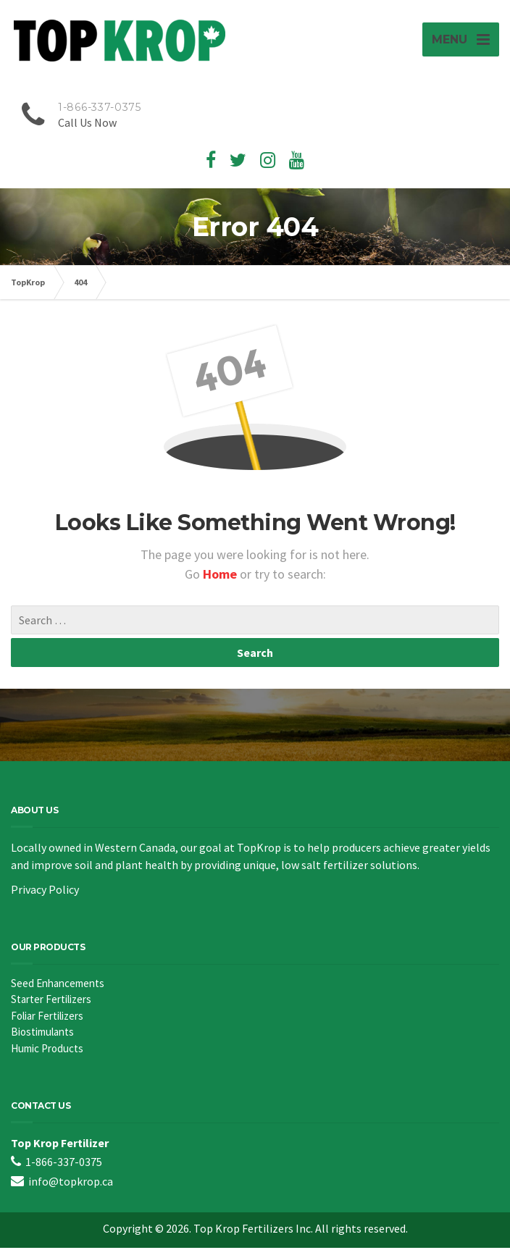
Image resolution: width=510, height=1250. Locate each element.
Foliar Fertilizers (47, 1018)
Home (221, 576)
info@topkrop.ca (70, 1183)
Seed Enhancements (57, 985)
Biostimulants (42, 1034)
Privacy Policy (45, 891)
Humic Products (47, 1050)
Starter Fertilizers (51, 1001)
